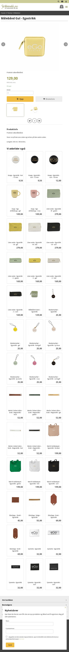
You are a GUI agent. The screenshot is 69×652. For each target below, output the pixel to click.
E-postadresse (29, 630)
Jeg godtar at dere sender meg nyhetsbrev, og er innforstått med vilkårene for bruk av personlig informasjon (32, 638)
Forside (3, 13)
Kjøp (20, 99)
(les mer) (21, 639)
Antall (8, 90)
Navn (29, 623)
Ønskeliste (49, 99)
